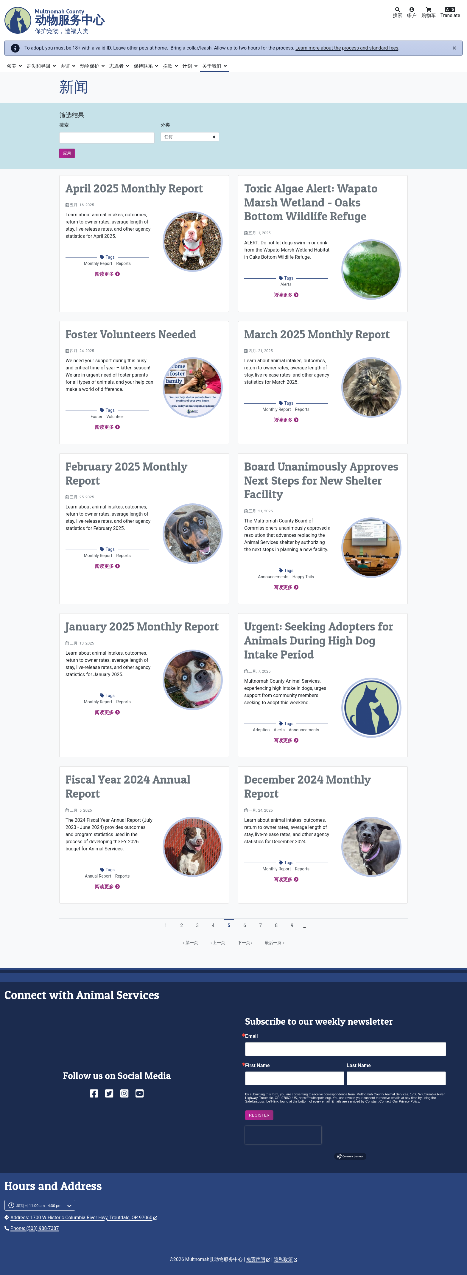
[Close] (454, 48)
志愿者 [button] (117, 66)
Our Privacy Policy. (406, 1101)
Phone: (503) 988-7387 (34, 1228)
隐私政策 (285, 1259)
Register (259, 1115)
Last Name (359, 1065)
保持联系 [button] (144, 66)
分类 (165, 125)
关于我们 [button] (212, 66)
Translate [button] (450, 15)
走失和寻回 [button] (39, 66)
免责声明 (258, 1259)
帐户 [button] (412, 15)
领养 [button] (12, 66)
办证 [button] (65, 66)
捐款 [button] (168, 66)
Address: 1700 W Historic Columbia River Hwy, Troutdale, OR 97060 (83, 1217)
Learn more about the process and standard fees (346, 48)
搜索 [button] (397, 15)
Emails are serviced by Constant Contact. (361, 1101)
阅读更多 (104, 274)
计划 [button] (188, 66)
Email (251, 1036)
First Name (257, 1065)
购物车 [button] (428, 15)
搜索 (64, 125)
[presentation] (283, 1135)
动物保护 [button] (90, 66)
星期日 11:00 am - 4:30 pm (39, 1205)
